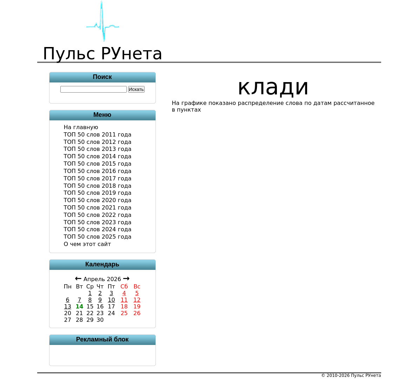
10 (111, 300)
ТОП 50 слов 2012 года (98, 142)
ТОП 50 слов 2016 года (98, 171)
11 (124, 300)
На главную (81, 127)
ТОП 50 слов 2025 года (98, 236)
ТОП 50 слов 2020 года (98, 200)
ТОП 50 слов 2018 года (98, 185)
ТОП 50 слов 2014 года (98, 156)
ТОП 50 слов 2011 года (98, 134)
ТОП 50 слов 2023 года (98, 222)
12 (136, 300)
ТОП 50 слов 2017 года (98, 178)
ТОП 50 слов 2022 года (98, 215)
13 (67, 306)
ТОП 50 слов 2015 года (98, 163)
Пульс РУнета (366, 375)
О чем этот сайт (87, 244)
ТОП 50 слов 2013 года (98, 149)
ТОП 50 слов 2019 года (98, 193)
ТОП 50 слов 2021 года (98, 207)
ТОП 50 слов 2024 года (98, 229)
